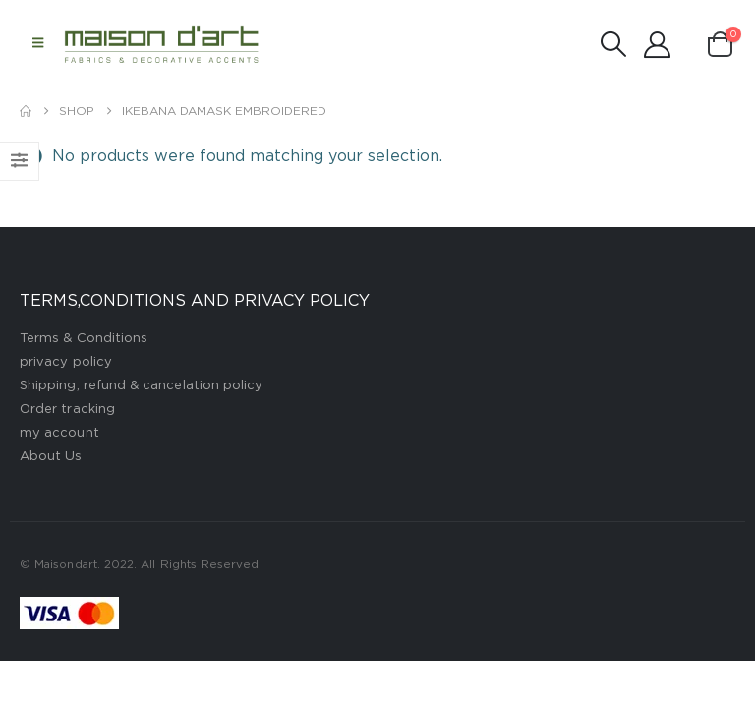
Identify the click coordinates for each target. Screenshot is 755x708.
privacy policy (66, 362)
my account (59, 433)
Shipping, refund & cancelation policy (141, 386)
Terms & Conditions (83, 338)
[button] (38, 44)
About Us (51, 456)
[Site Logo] (162, 44)
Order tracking (67, 409)
